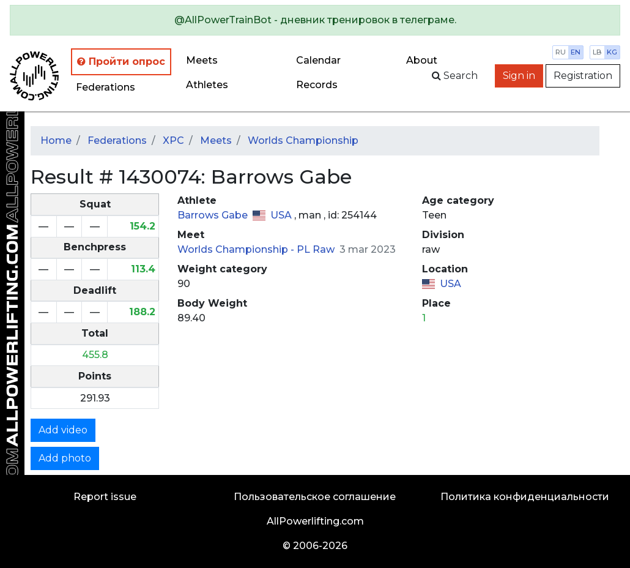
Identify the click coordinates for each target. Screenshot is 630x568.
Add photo (65, 458)
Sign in (519, 75)
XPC (173, 140)
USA (282, 215)
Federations (105, 87)
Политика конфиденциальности (524, 497)
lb (597, 52)
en (575, 52)
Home (56, 140)
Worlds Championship (303, 140)
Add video (63, 430)
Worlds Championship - (237, 249)
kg (612, 52)
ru (560, 52)
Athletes (207, 85)
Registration (583, 75)
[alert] (315, 20)
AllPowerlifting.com (315, 521)
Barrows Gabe (213, 215)
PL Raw (317, 249)
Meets (202, 60)
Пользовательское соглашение (315, 497)
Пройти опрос (121, 61)
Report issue (104, 497)
